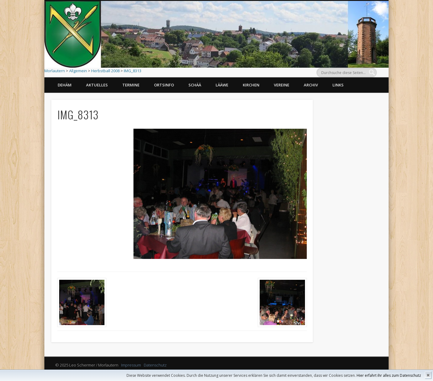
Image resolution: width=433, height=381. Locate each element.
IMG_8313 (132, 70)
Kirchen (251, 85)
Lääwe (222, 85)
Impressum (131, 365)
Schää (194, 85)
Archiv (311, 85)
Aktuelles (97, 85)
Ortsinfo (164, 85)
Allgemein (78, 70)
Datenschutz (155, 365)
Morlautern (54, 70)
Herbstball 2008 (105, 70)
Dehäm (65, 85)
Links (338, 85)
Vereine (281, 85)
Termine (131, 85)
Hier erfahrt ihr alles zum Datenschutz (389, 375)
